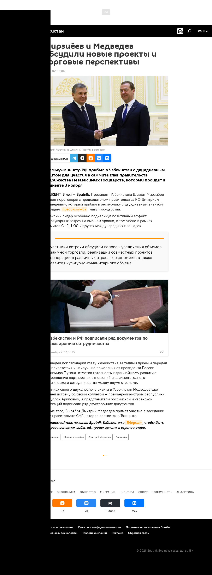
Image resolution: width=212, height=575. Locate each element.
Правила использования (57, 527)
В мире (47, 492)
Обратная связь (138, 533)
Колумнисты (162, 492)
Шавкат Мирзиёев (74, 437)
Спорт (143, 492)
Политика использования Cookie (148, 527)
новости (11, 492)
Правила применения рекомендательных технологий (40, 533)
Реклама (117, 533)
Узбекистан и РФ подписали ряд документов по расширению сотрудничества (98, 340)
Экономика (66, 492)
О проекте (11, 527)
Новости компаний (94, 533)
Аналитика (185, 492)
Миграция (108, 492)
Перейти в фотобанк (93, 149)
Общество (88, 492)
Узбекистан (52, 437)
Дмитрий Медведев (100, 437)
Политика (121, 437)
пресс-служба (74, 209)
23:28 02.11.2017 (54, 71)
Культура (127, 492)
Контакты (29, 527)
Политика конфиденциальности (99, 527)
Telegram (133, 422)
